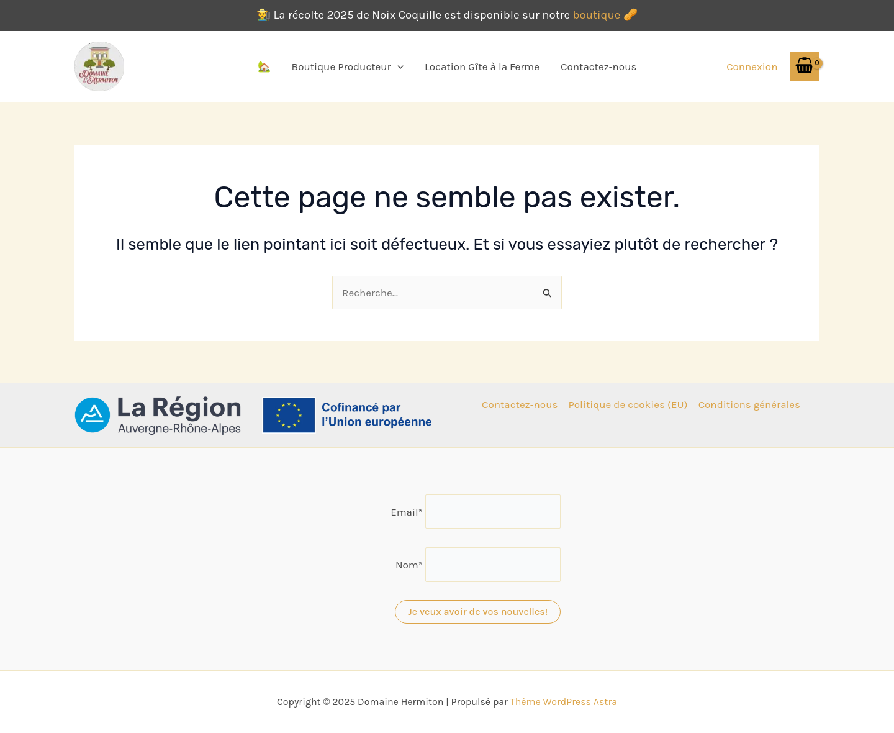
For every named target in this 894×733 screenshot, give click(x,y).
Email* (407, 511)
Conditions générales (749, 404)
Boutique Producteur (348, 66)
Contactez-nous (598, 66)
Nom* (409, 564)
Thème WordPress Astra (563, 702)
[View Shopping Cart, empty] (805, 66)
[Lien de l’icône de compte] (751, 66)
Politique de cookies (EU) (627, 404)
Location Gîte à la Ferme (482, 66)
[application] (397, 66)
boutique (596, 15)
